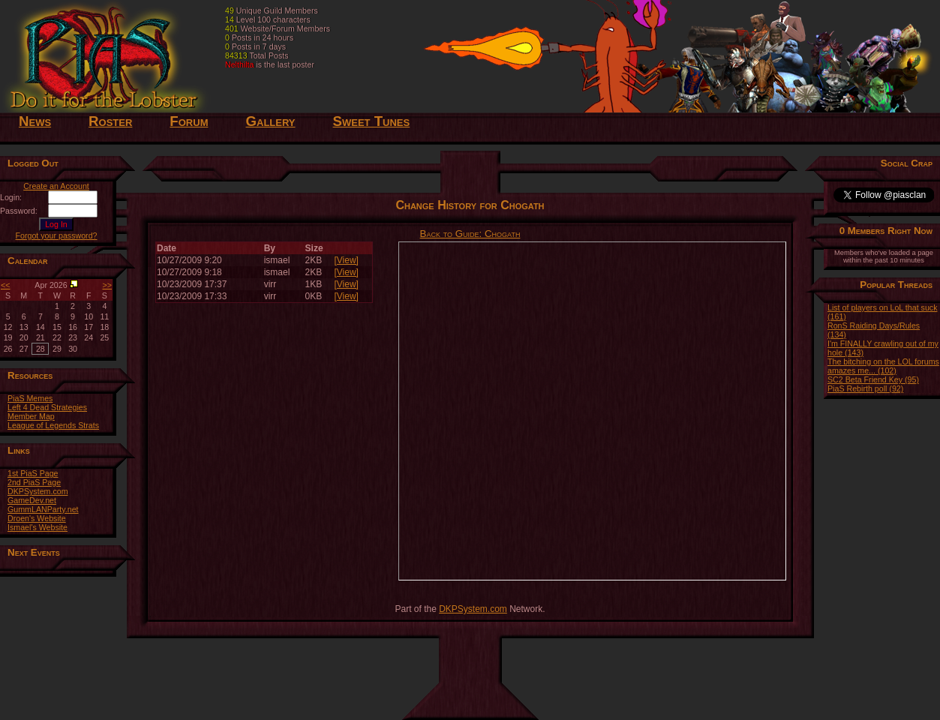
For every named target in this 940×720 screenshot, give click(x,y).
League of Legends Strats (53, 425)
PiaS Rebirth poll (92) (865, 388)
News (35, 121)
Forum (189, 121)
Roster (110, 121)
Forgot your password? (57, 235)
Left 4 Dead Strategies (47, 407)
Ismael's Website (38, 527)
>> (107, 285)
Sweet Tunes (371, 121)
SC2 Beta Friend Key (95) (873, 379)
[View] (346, 260)
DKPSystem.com (38, 491)
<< (5, 285)
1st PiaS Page (33, 473)
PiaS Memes (30, 398)
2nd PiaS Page (34, 482)
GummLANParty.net (43, 509)
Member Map (31, 416)
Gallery (270, 121)
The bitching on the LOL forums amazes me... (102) (883, 366)
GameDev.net (32, 500)
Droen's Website (37, 518)
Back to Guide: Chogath (470, 233)
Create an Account (56, 186)
